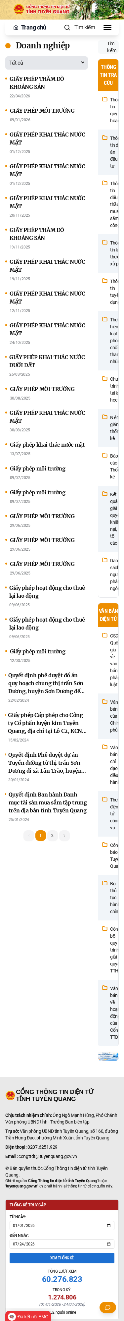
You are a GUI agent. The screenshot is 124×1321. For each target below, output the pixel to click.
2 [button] (52, 835)
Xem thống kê (62, 1258)
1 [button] (40, 835)
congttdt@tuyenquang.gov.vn (48, 1156)
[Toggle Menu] (107, 27)
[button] (64, 835)
